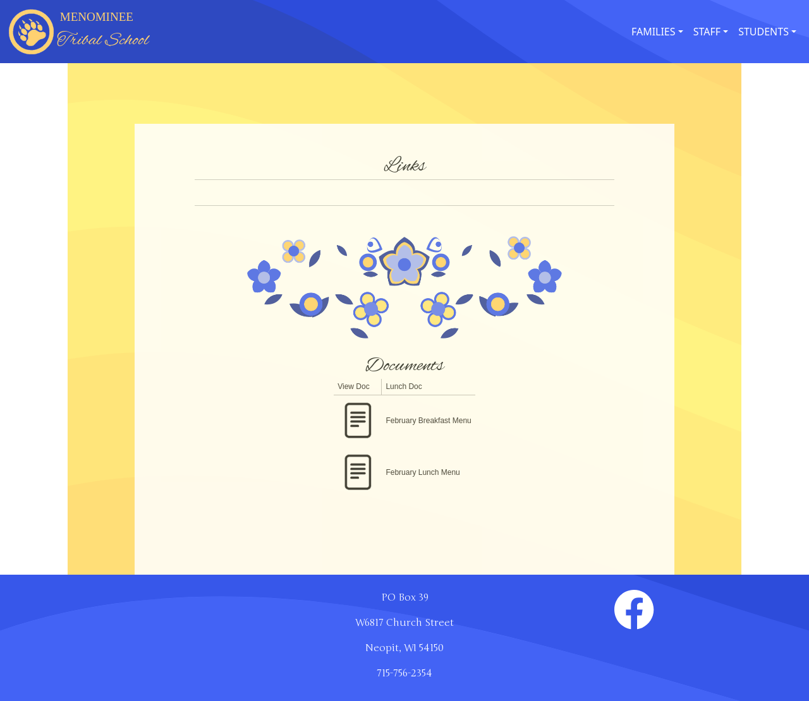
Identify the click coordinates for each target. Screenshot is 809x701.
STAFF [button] (707, 32)
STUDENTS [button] (763, 32)
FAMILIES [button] (653, 32)
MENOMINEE (103, 31)
